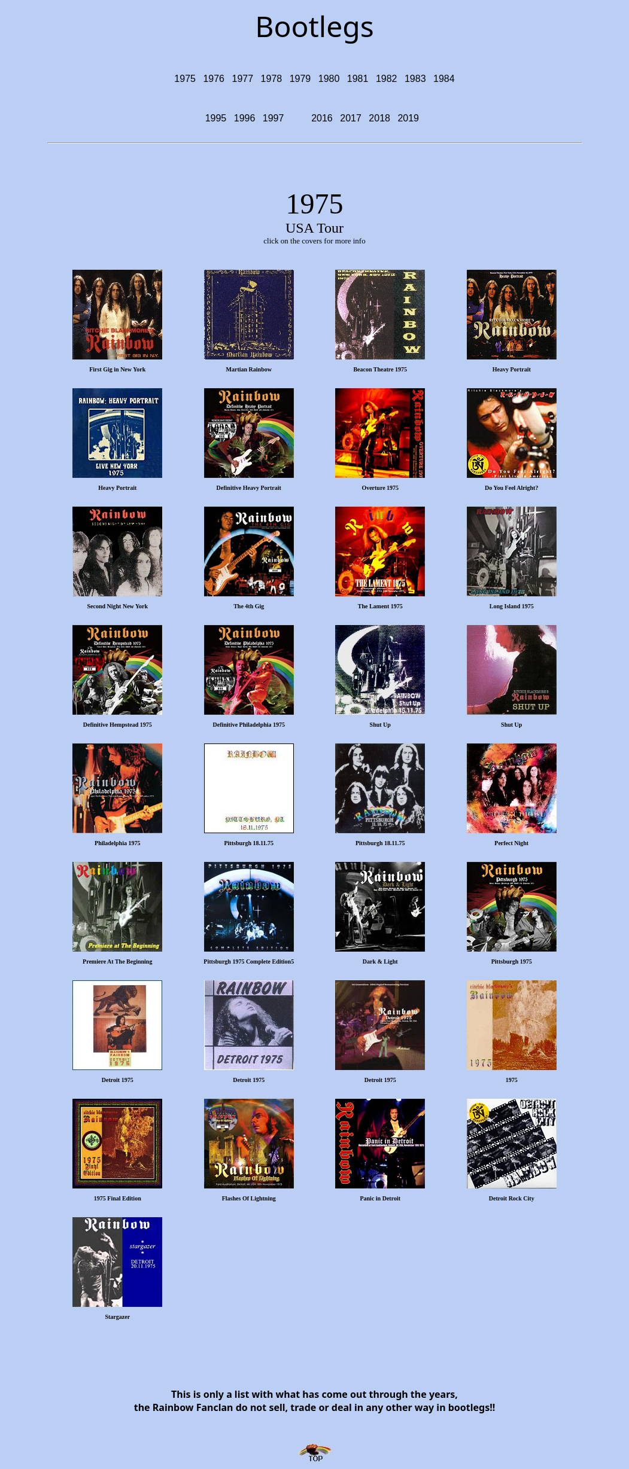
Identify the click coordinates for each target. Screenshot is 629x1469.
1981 (358, 79)
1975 (185, 79)
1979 (300, 79)
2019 (408, 118)
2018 (379, 118)
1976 (213, 79)
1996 (245, 118)
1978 (271, 79)
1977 (243, 79)
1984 (444, 79)
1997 (273, 118)
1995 (216, 118)
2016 (322, 118)
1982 (386, 79)
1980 (329, 79)
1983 (415, 79)
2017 (350, 118)
